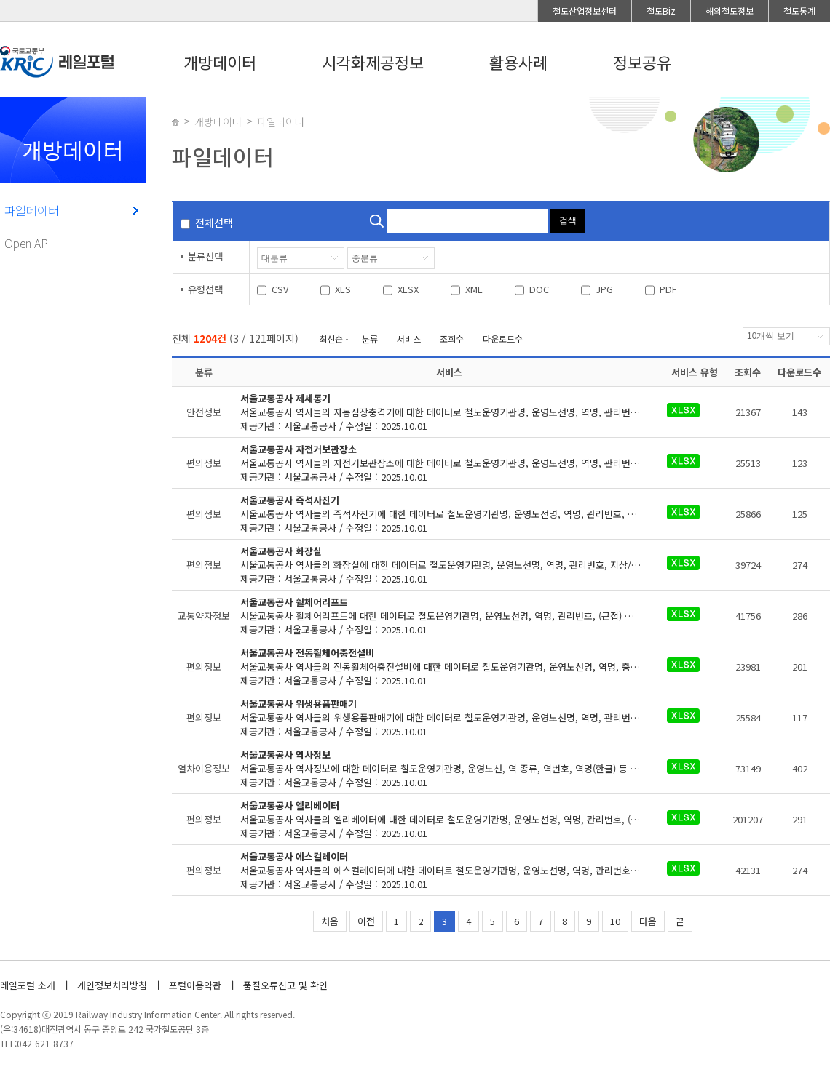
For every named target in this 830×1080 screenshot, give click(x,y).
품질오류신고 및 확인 (285, 985)
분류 (370, 338)
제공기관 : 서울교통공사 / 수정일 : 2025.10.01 (449, 412)
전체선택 (214, 222)
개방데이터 (219, 62)
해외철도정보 (730, 10)
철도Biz (661, 10)
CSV (280, 289)
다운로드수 (503, 338)
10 (615, 921)
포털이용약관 (195, 985)
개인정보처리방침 (112, 985)
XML (474, 289)
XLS (343, 289)
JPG (604, 289)
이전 (366, 921)
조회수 (452, 338)
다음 (648, 921)
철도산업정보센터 (585, 10)
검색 (568, 220)
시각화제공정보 (373, 62)
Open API (28, 243)
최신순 (331, 338)
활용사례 (518, 62)
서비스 (409, 338)
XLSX (408, 289)
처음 (330, 921)
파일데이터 (31, 210)
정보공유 (642, 62)
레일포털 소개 (27, 985)
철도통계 (799, 10)
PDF (668, 289)
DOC (539, 289)
